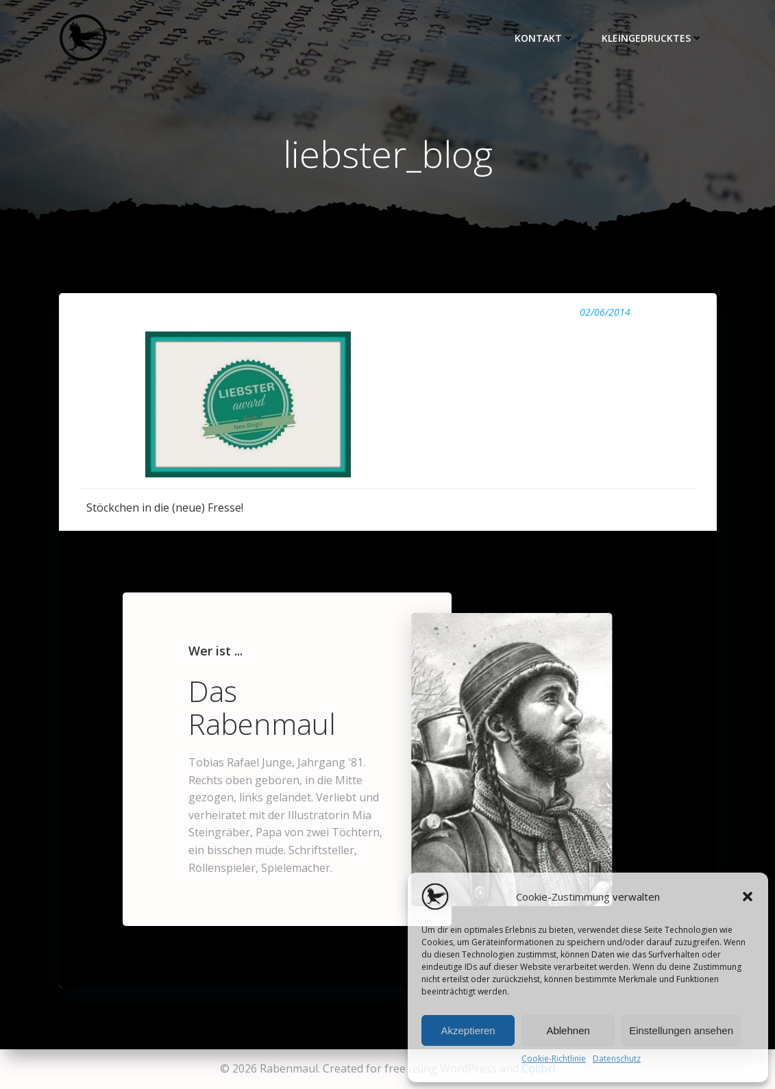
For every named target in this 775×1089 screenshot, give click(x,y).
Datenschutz (617, 1058)
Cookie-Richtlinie (553, 1058)
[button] (747, 896)
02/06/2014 (605, 311)
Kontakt (544, 38)
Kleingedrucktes (652, 38)
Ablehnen (567, 1030)
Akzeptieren (468, 1030)
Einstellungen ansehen (681, 1030)
